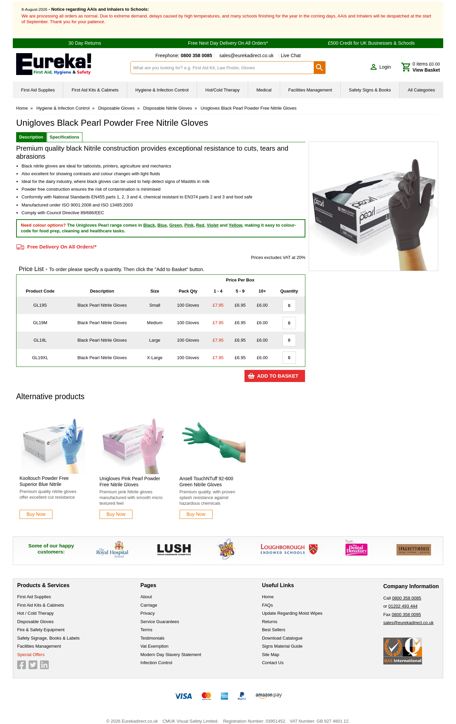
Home (22, 102)
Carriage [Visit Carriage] (149, 599)
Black (149, 219)
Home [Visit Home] (268, 591)
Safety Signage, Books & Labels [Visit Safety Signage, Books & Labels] (48, 632)
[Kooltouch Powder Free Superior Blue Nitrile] (53, 459)
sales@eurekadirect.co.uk (246, 49)
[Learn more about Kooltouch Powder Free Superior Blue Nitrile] (36, 508)
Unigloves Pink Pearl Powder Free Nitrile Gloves (130, 476)
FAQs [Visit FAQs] (267, 599)
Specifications (64, 131)
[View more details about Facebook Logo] (21, 659)
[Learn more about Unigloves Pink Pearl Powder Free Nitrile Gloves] (116, 508)
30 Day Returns (84, 37)
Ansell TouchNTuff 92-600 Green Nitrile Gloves (206, 476)
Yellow (235, 219)
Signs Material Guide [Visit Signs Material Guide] (282, 640)
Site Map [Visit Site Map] (270, 648)
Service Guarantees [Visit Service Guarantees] (160, 615)
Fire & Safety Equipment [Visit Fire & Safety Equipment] (41, 623)
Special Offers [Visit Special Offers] (30, 648)
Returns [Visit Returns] (269, 615)
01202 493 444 (403, 600)
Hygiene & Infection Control (62, 102)
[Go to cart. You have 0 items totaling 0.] (420, 61)
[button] (380, 61)
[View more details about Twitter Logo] (33, 659)
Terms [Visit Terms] (146, 623)
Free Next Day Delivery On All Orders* (228, 37)
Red (200, 219)
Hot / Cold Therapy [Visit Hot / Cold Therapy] (35, 607)
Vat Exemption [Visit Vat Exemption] (155, 640)
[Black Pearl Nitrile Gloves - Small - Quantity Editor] (289, 299)
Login (385, 61)
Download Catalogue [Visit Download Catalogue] (282, 632)
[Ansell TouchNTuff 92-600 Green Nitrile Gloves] (213, 459)
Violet (213, 219)
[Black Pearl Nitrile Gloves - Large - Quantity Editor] (289, 334)
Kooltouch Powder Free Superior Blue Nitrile (44, 475)
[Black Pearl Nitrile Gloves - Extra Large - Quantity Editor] (289, 352)
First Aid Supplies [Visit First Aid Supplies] (34, 591)
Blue (162, 219)
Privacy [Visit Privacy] (148, 607)
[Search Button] (320, 61)
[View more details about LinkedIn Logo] (44, 659)
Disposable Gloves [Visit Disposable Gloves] (35, 615)
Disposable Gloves (116, 102)
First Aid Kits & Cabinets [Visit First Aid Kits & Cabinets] (40, 599)
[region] (53, 436)
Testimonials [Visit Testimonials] (153, 632)
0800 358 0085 (406, 592)
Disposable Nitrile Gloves (167, 102)
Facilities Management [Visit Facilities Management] (39, 640)
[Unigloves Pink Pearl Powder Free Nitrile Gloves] (133, 459)
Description (31, 131)
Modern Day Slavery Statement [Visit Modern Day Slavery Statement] (171, 648)
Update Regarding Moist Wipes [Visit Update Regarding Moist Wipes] (292, 607)
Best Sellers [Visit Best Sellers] (273, 623)
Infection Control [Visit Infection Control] (157, 656)
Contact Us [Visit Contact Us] (272, 656)
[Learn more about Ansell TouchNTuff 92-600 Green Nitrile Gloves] (196, 508)
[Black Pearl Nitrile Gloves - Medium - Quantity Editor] (289, 317)
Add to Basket (277, 370)
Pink (188, 219)
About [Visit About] (146, 591)
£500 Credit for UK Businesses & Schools (371, 37)
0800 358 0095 (406, 608)
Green (175, 219)
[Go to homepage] (69, 58)
